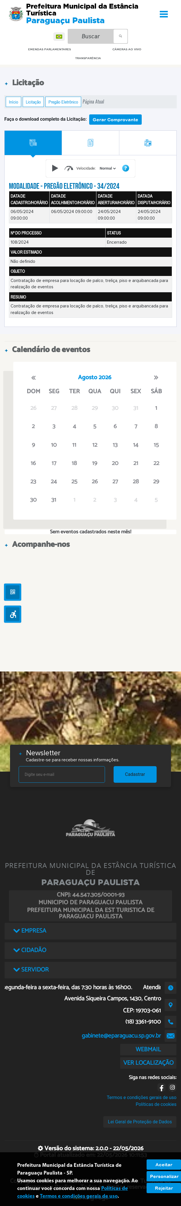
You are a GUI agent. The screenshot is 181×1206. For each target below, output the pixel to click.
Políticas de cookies (156, 1104)
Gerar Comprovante (115, 119)
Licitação (33, 102)
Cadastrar (135, 774)
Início (13, 102)
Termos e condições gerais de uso (141, 1097)
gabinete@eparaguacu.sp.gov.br (121, 1036)
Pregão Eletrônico (63, 102)
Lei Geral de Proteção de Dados (140, 1121)
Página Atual (93, 102)
